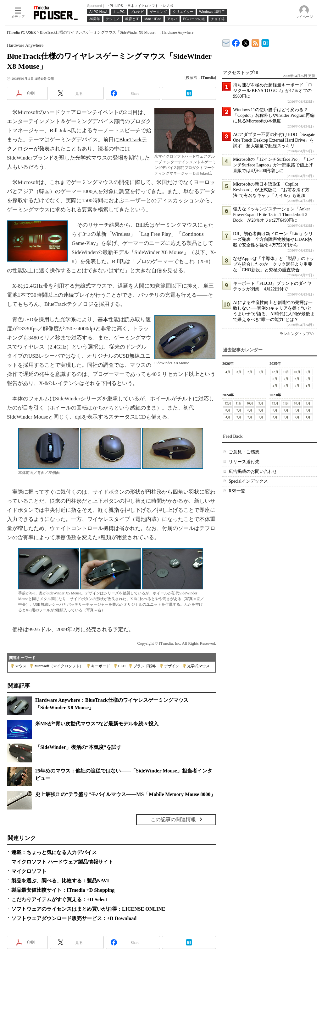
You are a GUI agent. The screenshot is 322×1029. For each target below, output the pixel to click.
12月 (275, 372)
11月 (286, 372)
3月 (238, 372)
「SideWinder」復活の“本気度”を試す (78, 747)
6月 (297, 379)
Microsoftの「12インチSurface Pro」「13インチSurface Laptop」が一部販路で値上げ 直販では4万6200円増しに (275, 165)
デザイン (171, 666)
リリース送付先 (244, 461)
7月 (286, 379)
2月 (249, 372)
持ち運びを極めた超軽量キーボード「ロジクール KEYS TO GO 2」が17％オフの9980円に (272, 91)
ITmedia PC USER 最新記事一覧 (255, 42)
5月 (308, 379)
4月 (227, 372)
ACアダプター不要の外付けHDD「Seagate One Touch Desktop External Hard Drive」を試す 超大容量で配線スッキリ (274, 140)
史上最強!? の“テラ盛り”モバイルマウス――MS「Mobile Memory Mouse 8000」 (125, 794)
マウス (20, 666)
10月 (297, 372)
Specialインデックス (248, 481)
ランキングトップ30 (297, 334)
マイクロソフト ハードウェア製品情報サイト (62, 861)
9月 (308, 372)
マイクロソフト (29, 871)
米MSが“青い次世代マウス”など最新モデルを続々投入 (96, 723)
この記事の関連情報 (173, 819)
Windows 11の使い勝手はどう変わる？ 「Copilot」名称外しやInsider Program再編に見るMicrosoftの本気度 (273, 115)
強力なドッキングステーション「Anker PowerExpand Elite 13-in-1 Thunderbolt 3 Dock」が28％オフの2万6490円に (271, 215)
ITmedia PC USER (21, 32)
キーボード (100, 666)
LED (121, 666)
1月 (260, 372)
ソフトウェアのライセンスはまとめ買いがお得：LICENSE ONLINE (88, 909)
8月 (275, 379)
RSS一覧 (237, 491)
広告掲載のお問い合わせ (253, 471)
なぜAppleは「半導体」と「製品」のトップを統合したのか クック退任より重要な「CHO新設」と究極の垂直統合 (273, 264)
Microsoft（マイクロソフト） (58, 666)
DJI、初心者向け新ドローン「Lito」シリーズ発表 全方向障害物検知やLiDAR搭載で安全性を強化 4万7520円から (273, 239)
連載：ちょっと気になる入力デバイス (54, 852)
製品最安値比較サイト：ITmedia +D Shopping (62, 890)
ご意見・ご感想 (244, 452)
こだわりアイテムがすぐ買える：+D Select (59, 899)
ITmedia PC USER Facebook (236, 41)
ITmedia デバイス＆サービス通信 (226, 42)
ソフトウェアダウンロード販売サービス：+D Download (73, 918)
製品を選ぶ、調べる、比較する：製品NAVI (60, 880)
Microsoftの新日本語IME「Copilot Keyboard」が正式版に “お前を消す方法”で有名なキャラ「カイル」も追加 (271, 190)
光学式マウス (198, 666)
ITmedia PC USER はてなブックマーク (265, 42)
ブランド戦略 (144, 666)
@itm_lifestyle (246, 41)
